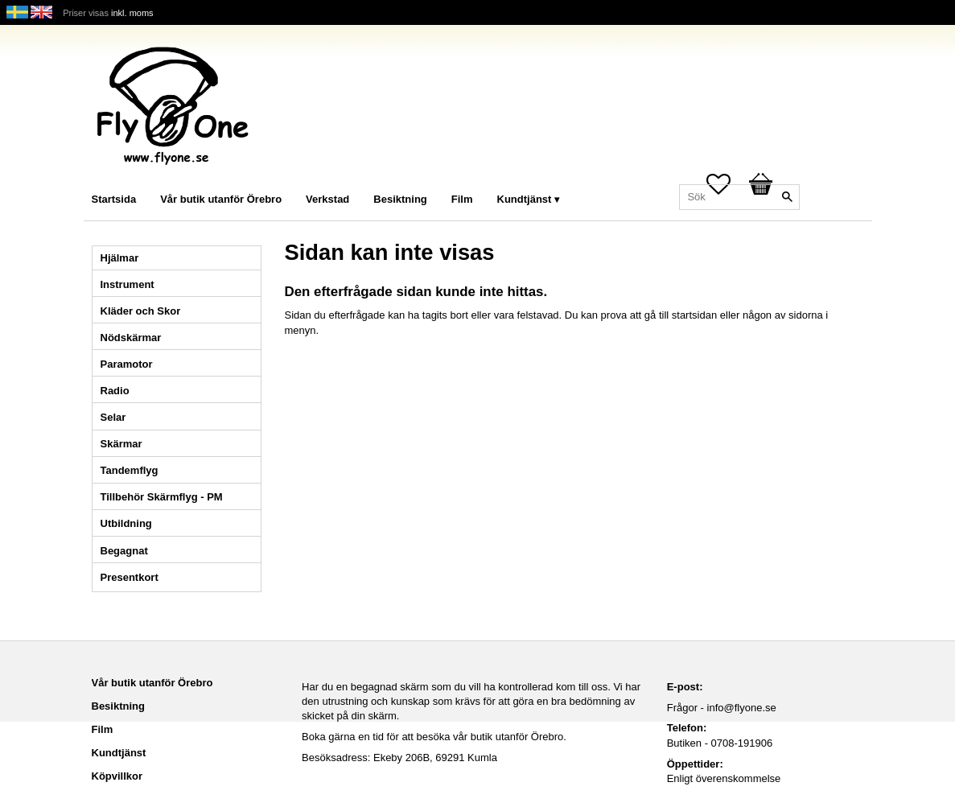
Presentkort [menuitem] (129, 577)
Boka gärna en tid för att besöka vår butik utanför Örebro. (434, 737)
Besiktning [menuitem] (399, 199)
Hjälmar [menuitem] (120, 258)
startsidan (694, 315)
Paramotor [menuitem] (127, 364)
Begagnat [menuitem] (124, 551)
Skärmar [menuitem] (121, 444)
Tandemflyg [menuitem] (129, 470)
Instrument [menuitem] (127, 284)
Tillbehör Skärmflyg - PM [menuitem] (162, 497)
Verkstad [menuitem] (327, 199)
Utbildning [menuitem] (126, 523)
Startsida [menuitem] (114, 199)
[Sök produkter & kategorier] (739, 197)
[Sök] (788, 197)
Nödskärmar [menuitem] (131, 337)
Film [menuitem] (462, 199)
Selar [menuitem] (113, 417)
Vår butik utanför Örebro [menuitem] (221, 199)
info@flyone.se (741, 708)
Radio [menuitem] (115, 391)
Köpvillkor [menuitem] (117, 776)
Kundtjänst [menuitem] (524, 199)
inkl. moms (132, 13)
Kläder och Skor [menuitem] (141, 311)
